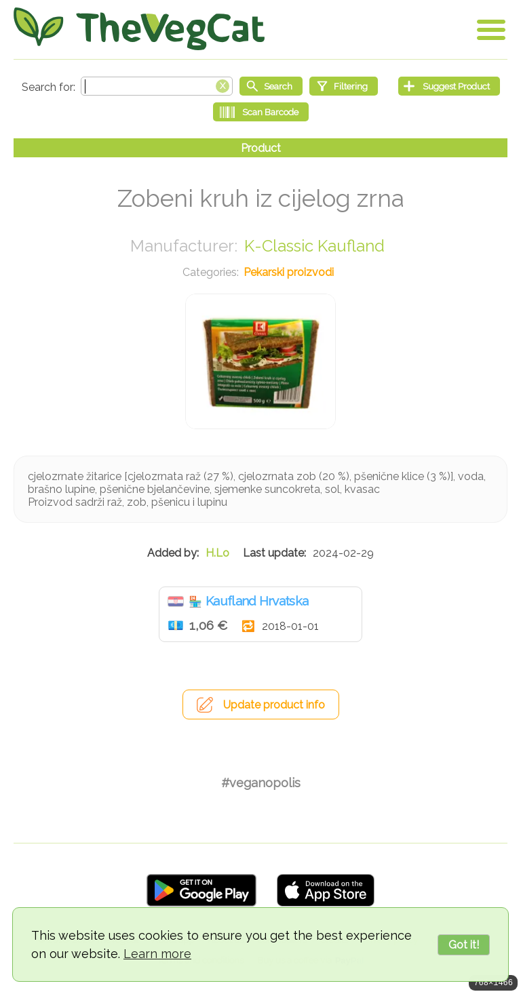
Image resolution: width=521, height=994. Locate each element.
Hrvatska (176, 601)
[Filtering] (343, 86)
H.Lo (217, 552)
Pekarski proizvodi (289, 272)
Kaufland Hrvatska (257, 600)
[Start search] (271, 86)
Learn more (157, 954)
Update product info (274, 704)
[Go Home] (139, 29)
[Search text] (157, 86)
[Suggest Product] (449, 86)
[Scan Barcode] (261, 111)
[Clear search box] (222, 85)
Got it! (463, 944)
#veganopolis (261, 783)
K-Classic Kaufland (314, 246)
